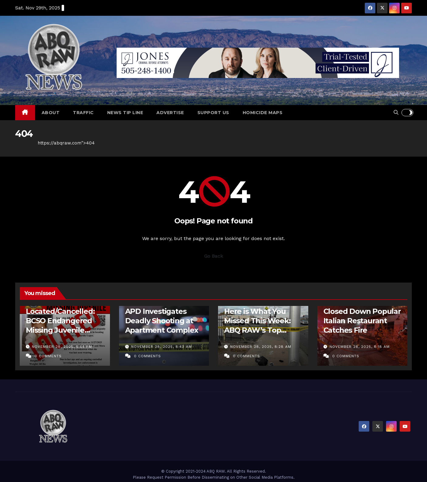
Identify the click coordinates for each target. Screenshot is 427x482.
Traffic (83, 112)
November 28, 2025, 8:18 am (360, 347)
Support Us (213, 112)
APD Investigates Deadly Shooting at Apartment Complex (161, 320)
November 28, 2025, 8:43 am (161, 347)
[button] (396, 112)
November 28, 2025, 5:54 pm (62, 347)
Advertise (170, 112)
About (51, 112)
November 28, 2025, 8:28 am (260, 347)
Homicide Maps (263, 112)
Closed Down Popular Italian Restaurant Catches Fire (362, 320)
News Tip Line (125, 112)
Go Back (213, 256)
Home (22, 143)
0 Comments (48, 356)
